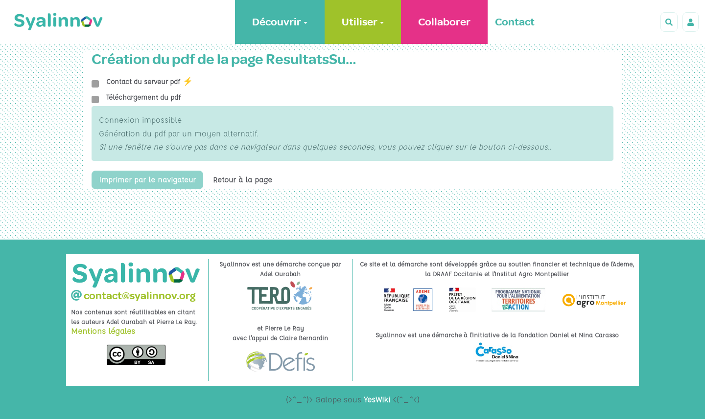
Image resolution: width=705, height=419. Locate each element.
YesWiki (377, 399)
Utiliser (363, 22)
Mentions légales (103, 331)
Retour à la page (246, 180)
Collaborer (444, 22)
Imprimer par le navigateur (148, 180)
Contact (515, 22)
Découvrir (279, 22)
